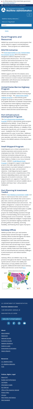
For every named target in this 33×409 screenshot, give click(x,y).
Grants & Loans (5, 346)
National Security (6, 338)
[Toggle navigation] (29, 14)
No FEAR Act (5, 387)
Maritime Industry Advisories (10, 19)
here (24, 268)
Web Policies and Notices (8, 397)
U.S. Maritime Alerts (6, 361)
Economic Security (6, 341)
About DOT (4, 377)
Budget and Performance (8, 380)
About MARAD (5, 333)
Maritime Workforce (7, 343)
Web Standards (5, 400)
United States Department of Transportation (15, 5)
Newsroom (4, 336)
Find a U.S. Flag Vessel (8, 22)
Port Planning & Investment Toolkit (18, 195)
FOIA (2, 367)
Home (6, 31)
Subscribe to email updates (12, 319)
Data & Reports (5, 351)
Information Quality (6, 385)
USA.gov (3, 395)
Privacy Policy (5, 392)
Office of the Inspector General (10, 390)
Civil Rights (4, 382)
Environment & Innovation (8, 348)
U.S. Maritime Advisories (8, 364)
